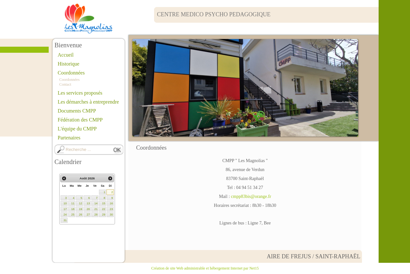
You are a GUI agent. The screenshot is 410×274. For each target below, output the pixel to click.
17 (65, 209)
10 (65, 203)
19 (80, 209)
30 (111, 214)
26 (80, 214)
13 (88, 203)
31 (65, 220)
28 (95, 214)
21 (95, 209)
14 (95, 203)
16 (111, 203)
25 (72, 214)
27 (88, 214)
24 (65, 214)
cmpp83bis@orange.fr (251, 196)
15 (103, 203)
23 (111, 209)
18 (72, 209)
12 (80, 203)
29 (103, 214)
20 (88, 209)
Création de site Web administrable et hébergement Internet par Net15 (204, 268)
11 (72, 203)
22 (103, 209)
